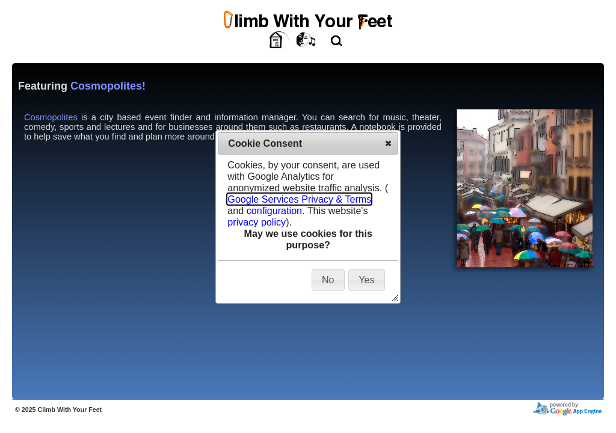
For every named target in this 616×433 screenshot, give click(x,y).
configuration (274, 210)
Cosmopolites (51, 117)
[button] (388, 143)
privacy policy (256, 221)
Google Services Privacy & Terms (299, 199)
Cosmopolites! (108, 86)
